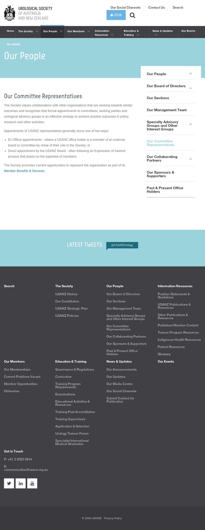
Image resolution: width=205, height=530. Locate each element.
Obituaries (11, 391)
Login (116, 15)
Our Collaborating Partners (162, 158)
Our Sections (158, 98)
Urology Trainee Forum (72, 433)
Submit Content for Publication (120, 399)
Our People (169, 73)
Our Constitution (67, 301)
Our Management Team (167, 110)
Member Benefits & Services (24, 171)
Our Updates (116, 377)
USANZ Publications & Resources (174, 306)
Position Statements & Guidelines (174, 295)
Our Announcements (122, 369)
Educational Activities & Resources (72, 403)
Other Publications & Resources (173, 316)
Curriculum (63, 377)
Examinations (65, 394)
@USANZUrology (122, 245)
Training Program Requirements (68, 385)
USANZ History (66, 294)
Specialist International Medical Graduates (72, 442)
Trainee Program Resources (178, 332)
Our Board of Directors (166, 86)
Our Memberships (17, 369)
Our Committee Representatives (160, 143)
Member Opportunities (20, 384)
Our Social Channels (125, 7)
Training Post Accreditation (75, 412)
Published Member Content (178, 325)
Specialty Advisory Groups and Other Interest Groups (162, 125)
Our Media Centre (120, 384)
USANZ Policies (67, 316)
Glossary (164, 354)
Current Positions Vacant (22, 377)
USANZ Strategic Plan (71, 308)
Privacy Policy (113, 518)
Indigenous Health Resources (179, 340)
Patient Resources (171, 347)
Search (178, 7)
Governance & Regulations (74, 369)
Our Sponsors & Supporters (160, 174)
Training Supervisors (70, 419)
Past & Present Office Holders (165, 190)
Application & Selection (72, 426)
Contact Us (156, 7)
